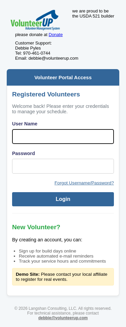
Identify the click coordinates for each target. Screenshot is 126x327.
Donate (56, 34)
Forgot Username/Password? (84, 182)
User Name (24, 123)
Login (63, 199)
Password (23, 153)
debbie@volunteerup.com (63, 318)
